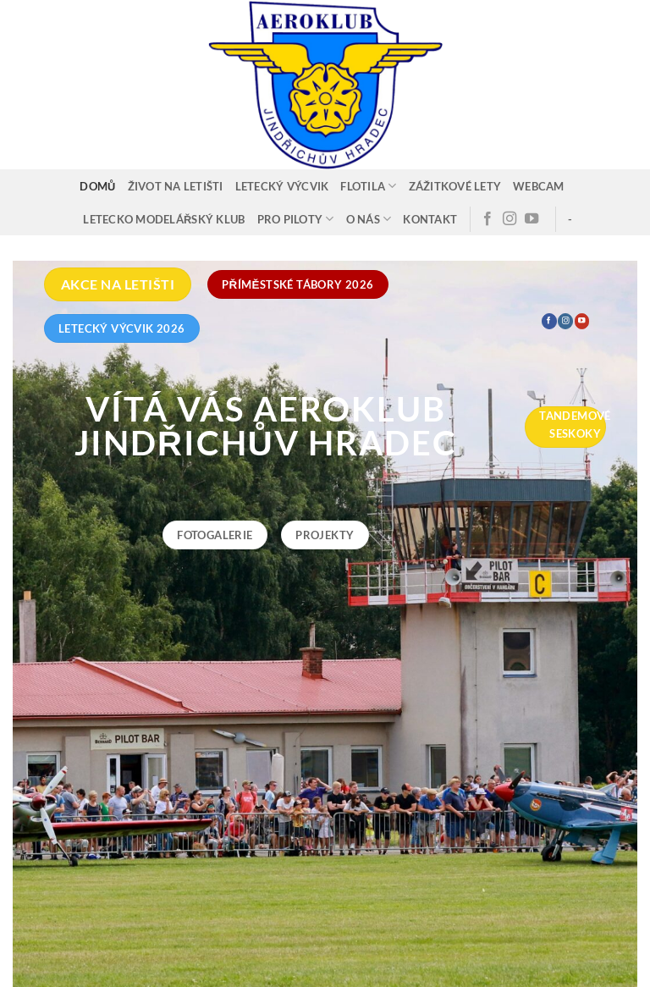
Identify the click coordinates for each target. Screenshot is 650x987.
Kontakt (430, 219)
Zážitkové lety (455, 186)
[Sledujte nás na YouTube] (531, 219)
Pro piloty (295, 219)
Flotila (368, 186)
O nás (369, 219)
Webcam (539, 186)
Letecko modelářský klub (164, 219)
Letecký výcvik (282, 186)
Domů (97, 186)
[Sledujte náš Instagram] (509, 219)
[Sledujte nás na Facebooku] (487, 219)
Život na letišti (175, 186)
